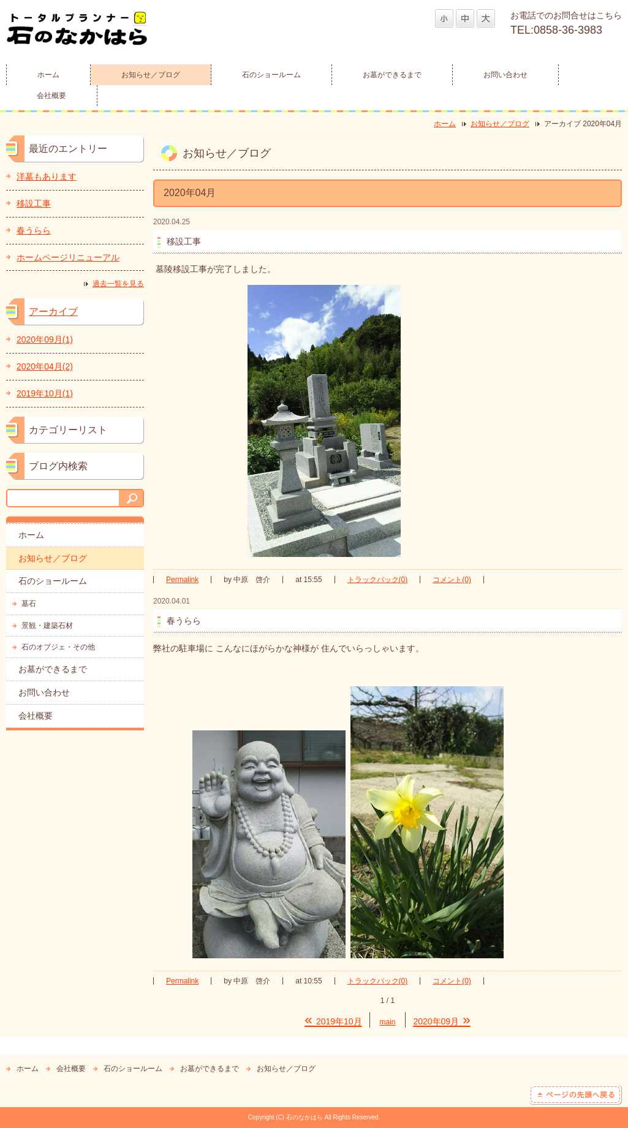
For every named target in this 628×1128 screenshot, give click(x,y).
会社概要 (51, 95)
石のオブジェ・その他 (58, 647)
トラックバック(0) (377, 579)
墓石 (28, 603)
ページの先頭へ (575, 1095)
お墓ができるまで (392, 74)
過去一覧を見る (118, 283)
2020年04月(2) (45, 366)
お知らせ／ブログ (150, 74)
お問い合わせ (505, 74)
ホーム (48, 74)
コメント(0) (452, 579)
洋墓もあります (47, 176)
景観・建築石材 (47, 625)
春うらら (34, 230)
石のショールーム (271, 74)
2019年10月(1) (45, 393)
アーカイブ (53, 311)
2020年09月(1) (45, 339)
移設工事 (34, 203)
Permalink (182, 579)
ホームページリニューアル (68, 257)
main (388, 1022)
